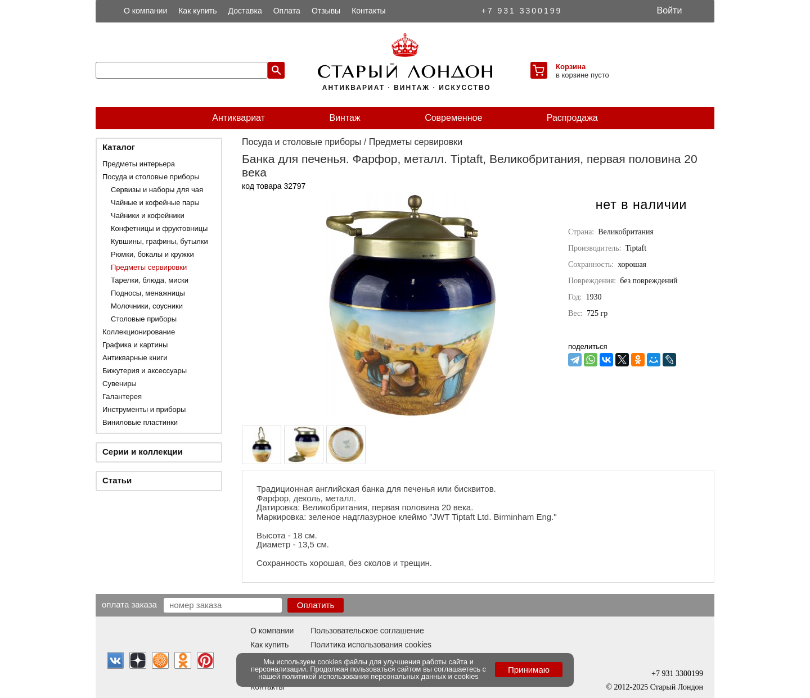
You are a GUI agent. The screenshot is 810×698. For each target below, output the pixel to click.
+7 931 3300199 (522, 10)
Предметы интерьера (138, 164)
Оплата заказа (129, 604)
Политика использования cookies (370, 644)
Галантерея (122, 396)
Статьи (117, 480)
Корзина (571, 66)
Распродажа (572, 118)
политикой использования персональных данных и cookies (380, 676)
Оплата (286, 10)
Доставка (245, 10)
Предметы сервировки (149, 267)
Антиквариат (238, 118)
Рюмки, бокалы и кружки (152, 254)
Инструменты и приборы (144, 409)
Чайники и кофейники (147, 215)
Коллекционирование (138, 332)
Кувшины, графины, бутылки (159, 241)
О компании (145, 10)
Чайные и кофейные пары (155, 202)
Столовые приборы (144, 319)
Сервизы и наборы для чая (157, 189)
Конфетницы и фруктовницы (159, 228)
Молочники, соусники (147, 306)
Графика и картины (135, 345)
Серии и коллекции (142, 451)
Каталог (118, 147)
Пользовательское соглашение (367, 630)
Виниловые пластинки (140, 422)
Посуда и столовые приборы (151, 177)
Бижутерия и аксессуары (144, 370)
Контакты (368, 10)
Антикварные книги (134, 357)
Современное (453, 118)
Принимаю (529, 669)
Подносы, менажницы (148, 293)
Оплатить (316, 605)
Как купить (197, 10)
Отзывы (326, 10)
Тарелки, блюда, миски (149, 280)
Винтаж (344, 118)
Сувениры (119, 383)
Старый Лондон (676, 687)
